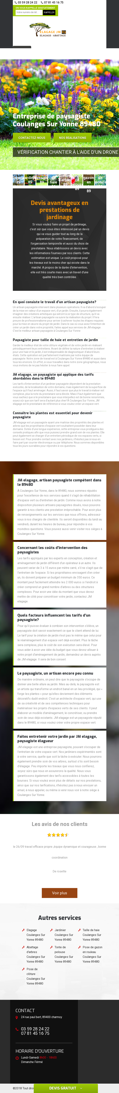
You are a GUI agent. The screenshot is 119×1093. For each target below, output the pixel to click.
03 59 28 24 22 (26, 2)
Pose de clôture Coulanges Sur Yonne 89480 (36, 976)
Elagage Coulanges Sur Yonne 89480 (36, 934)
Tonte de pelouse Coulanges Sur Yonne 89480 (64, 954)
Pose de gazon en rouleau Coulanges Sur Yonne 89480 (92, 954)
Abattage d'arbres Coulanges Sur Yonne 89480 (36, 954)
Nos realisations (72, 138)
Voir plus (59, 893)
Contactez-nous (31, 138)
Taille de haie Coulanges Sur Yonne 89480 (92, 934)
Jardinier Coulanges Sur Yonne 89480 (64, 934)
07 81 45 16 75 (52, 2)
